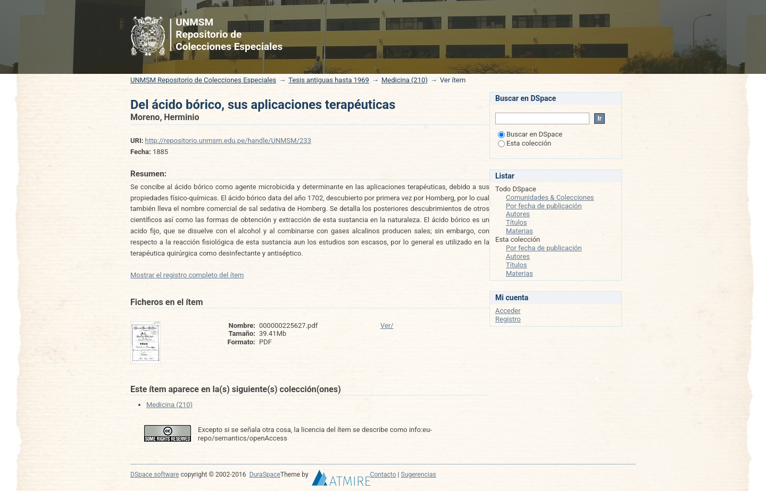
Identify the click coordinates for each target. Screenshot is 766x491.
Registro (508, 319)
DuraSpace (264, 474)
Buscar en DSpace (530, 134)
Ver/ (387, 325)
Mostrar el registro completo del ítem (187, 275)
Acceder (508, 311)
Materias (519, 231)
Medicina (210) (404, 80)
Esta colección (524, 143)
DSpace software (154, 474)
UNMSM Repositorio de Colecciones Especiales (203, 80)
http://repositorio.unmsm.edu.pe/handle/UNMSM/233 (228, 141)
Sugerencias (418, 474)
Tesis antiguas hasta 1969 (328, 80)
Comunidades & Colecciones (550, 197)
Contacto (383, 474)
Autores (518, 214)
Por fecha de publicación (544, 206)
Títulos (516, 222)
